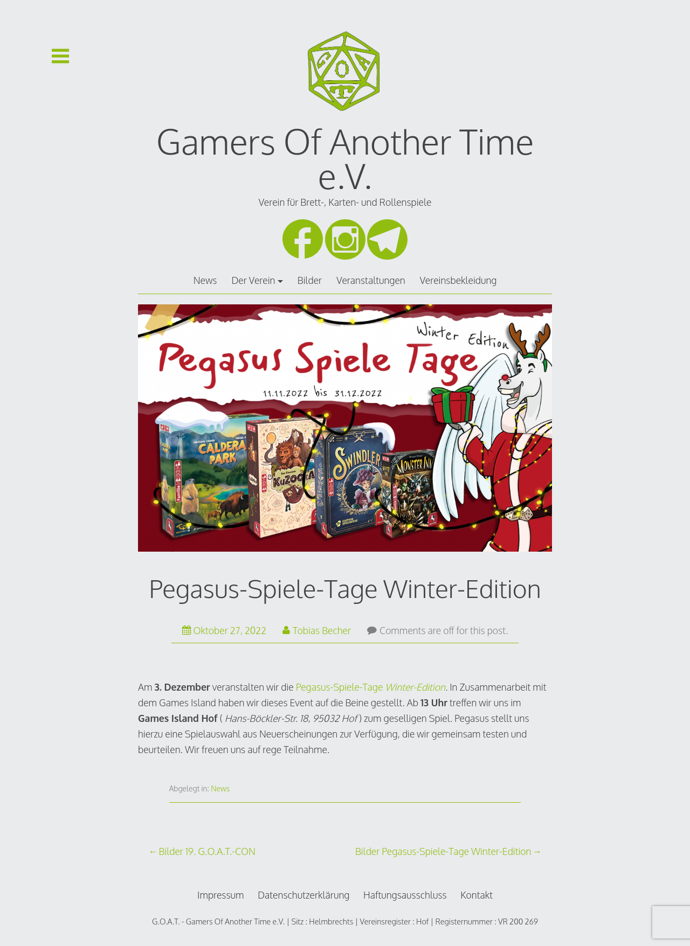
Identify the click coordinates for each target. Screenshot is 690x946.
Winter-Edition (415, 687)
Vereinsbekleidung (458, 280)
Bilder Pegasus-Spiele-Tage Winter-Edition (443, 851)
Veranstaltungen (370, 280)
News (205, 280)
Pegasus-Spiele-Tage (340, 687)
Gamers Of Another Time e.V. (345, 158)
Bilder (310, 280)
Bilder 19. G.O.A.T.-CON (207, 851)
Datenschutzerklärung (303, 895)
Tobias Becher (316, 630)
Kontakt (476, 895)
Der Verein (253, 280)
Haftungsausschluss (405, 895)
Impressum (220, 895)
